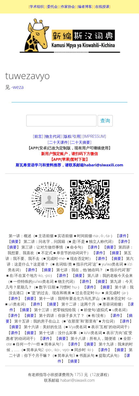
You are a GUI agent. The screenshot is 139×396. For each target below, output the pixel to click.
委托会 (52, 6)
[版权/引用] (72, 136)
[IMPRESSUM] (94, 136)
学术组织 (37, 6)
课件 (123, 235)
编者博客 (85, 6)
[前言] (38, 136)
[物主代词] (53, 136)
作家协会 (68, 6)
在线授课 (102, 6)
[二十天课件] (58, 142)
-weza (17, 87)
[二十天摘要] (80, 142)
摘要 (15, 241)
